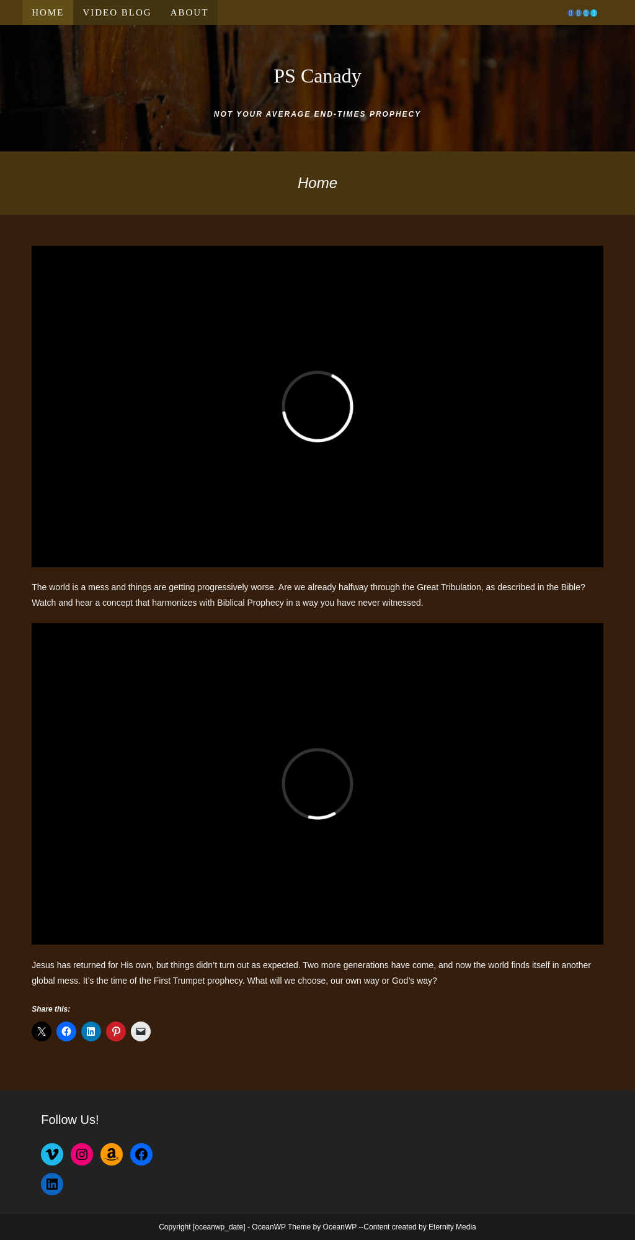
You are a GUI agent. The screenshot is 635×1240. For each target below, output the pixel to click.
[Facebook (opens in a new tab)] (570, 13)
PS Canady (317, 76)
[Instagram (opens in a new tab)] (578, 13)
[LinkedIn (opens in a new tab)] (586, 13)
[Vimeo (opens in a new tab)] (593, 13)
